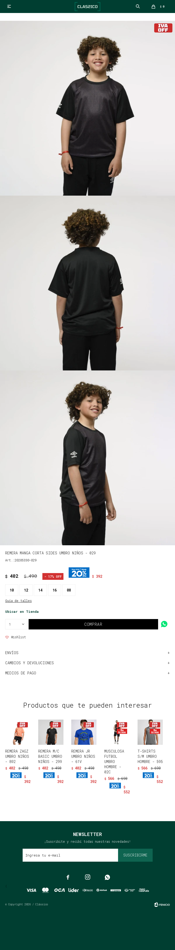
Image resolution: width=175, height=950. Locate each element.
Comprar (93, 624)
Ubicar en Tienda (22, 611)
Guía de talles (18, 601)
